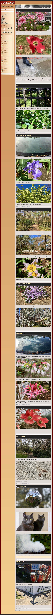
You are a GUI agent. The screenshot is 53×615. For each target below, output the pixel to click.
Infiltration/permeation (23, 283)
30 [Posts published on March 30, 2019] (11, 32)
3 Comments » (23, 132)
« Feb (1, 34)
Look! (18, 85)
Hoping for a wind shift (4, 23)
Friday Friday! (20, 561)
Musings (11, 6)
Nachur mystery (3, 22)
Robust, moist (3, 20)
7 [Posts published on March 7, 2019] (8, 28)
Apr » (4, 34)
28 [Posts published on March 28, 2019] (8, 32)
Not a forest (3, 18)
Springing (2, 19)
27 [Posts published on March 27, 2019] (6, 32)
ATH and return (21, 486)
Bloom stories (20, 333)
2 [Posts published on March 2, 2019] (11, 27)
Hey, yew (2, 17)
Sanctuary (3, 9)
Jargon (2, 16)
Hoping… (2, 21)
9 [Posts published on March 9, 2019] (11, 28)
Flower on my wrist (4, 15)
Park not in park (21, 209)
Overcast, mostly (21, 10)
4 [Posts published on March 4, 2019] (3, 28)
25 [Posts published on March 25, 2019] (3, 32)
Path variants (20, 436)
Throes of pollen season (24, 135)
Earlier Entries (17, 610)
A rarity (18, 407)
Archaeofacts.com (4, 6)
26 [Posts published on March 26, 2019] (5, 32)
